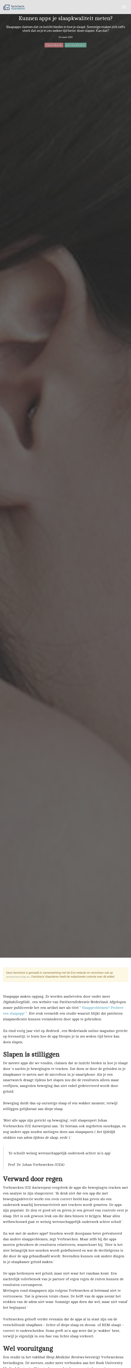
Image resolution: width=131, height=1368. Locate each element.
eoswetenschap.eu (18, 976)
